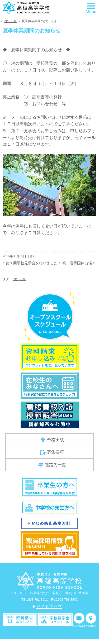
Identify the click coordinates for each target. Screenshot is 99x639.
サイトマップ (49, 606)
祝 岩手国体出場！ (79, 263)
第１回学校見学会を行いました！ (33, 263)
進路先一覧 (52, 465)
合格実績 (52, 439)
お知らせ (10, 21)
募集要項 (52, 452)
